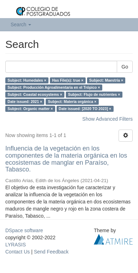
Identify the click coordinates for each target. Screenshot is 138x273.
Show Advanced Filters (107, 119)
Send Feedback (51, 252)
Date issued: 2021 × (24, 101)
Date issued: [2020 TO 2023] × (85, 109)
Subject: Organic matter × (30, 109)
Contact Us (17, 252)
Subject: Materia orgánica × (72, 101)
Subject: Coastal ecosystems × (34, 94)
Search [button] (21, 24)
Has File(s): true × (67, 80)
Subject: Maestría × (106, 80)
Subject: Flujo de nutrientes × (94, 94)
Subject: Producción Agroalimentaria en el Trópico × (53, 87)
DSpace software (24, 230)
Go (124, 67)
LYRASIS (15, 244)
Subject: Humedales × (26, 80)
